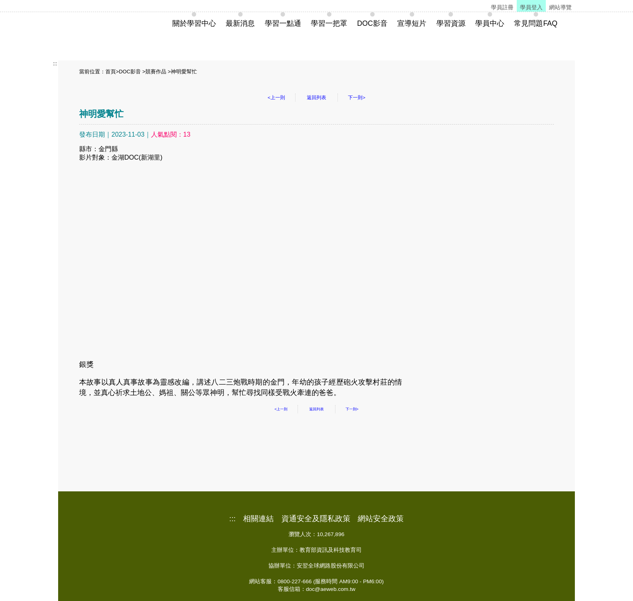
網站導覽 (560, 7)
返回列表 (316, 97)
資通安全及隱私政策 (315, 519)
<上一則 (276, 97)
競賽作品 (155, 72)
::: (55, 63)
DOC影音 (129, 72)
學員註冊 (502, 7)
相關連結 (258, 519)
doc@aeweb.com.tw (331, 589)
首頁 (110, 72)
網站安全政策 (381, 519)
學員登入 (531, 7)
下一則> (356, 97)
